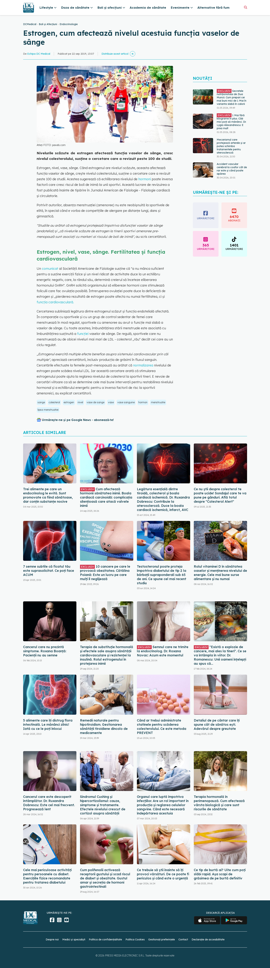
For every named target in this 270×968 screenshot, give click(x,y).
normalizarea (143, 365)
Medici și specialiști (73, 939)
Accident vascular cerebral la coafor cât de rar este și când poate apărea (232, 168)
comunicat (50, 268)
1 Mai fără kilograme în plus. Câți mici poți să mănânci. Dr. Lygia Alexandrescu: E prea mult (231, 121)
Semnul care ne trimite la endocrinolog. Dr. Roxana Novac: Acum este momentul (162, 651)
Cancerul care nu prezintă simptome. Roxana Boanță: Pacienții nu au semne (44, 651)
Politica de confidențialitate (105, 939)
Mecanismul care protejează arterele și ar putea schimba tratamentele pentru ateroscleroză (231, 146)
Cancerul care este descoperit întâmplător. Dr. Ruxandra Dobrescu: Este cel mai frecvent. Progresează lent (49, 803)
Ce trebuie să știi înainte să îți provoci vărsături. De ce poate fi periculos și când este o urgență (163, 874)
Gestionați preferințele (161, 939)
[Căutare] (245, 7)
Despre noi (52, 939)
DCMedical (29, 24)
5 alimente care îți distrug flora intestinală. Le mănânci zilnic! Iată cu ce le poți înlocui (47, 724)
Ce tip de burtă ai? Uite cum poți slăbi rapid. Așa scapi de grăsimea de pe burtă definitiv (220, 874)
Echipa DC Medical (38, 53)
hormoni (144, 179)
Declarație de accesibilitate (208, 939)
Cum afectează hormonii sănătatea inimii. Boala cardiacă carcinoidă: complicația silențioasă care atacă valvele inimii (106, 497)
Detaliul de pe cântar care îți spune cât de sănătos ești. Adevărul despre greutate (217, 724)
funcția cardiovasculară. (55, 302)
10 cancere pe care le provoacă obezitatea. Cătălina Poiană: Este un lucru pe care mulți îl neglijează (105, 572)
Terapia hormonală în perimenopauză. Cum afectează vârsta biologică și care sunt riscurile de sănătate (219, 803)
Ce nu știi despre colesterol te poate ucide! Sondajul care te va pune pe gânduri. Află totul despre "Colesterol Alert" (220, 495)
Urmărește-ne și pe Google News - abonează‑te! (78, 420)
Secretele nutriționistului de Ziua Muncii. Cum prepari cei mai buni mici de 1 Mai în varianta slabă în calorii (231, 97)
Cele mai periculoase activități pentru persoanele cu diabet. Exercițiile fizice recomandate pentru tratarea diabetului (47, 876)
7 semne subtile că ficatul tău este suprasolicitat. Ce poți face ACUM (48, 570)
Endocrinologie (69, 24)
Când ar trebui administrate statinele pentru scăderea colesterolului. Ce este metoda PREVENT (161, 726)
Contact (183, 939)
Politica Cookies (135, 939)
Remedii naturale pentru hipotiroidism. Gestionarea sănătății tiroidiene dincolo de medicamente (104, 726)
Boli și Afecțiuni (48, 24)
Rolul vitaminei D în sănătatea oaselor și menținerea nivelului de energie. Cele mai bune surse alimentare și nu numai (220, 572)
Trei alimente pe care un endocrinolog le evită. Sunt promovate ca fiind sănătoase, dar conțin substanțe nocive (48, 495)
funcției (82, 334)
